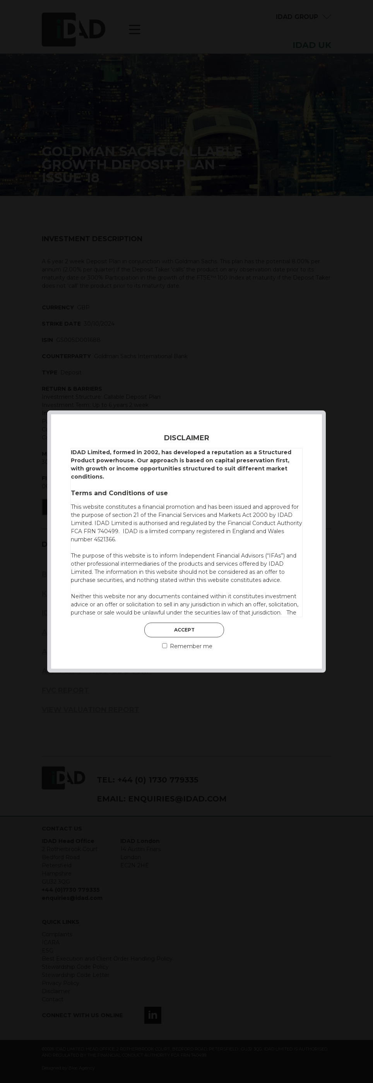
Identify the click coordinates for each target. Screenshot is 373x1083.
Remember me (187, 646)
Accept (184, 630)
